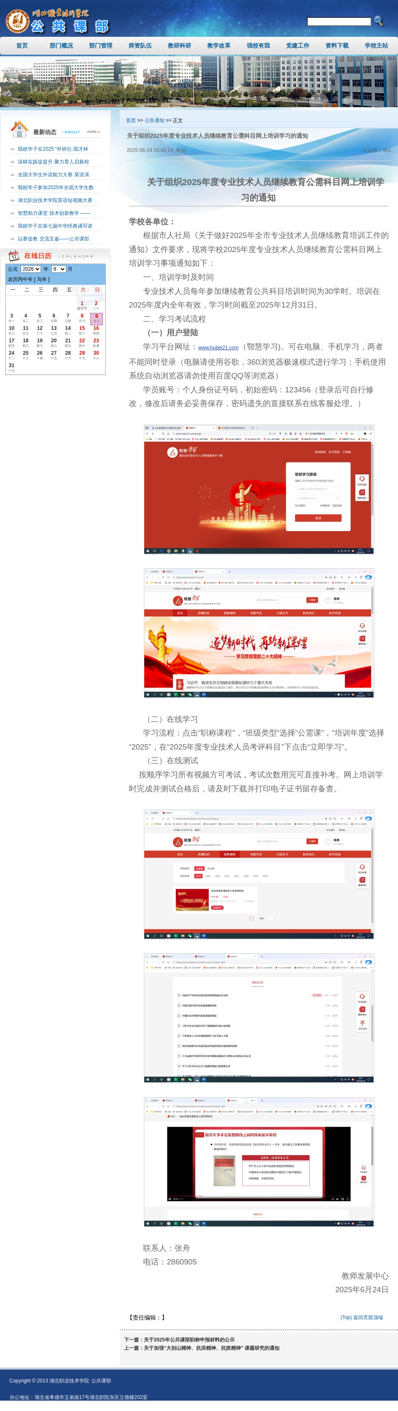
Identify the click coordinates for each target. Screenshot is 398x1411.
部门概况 (61, 45)
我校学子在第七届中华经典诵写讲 (55, 226)
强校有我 (258, 45)
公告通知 (155, 120)
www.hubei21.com (218, 348)
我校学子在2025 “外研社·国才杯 (53, 149)
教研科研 (179, 45)
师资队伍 (140, 45)
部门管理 (100, 45)
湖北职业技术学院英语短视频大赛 (55, 200)
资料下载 (337, 45)
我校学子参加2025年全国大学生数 (56, 187)
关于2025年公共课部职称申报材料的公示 (189, 1340)
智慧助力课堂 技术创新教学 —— (54, 213)
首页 (22, 45)
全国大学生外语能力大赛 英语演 (53, 175)
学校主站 (376, 45)
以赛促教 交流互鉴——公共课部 (53, 239)
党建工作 (297, 45)
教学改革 (219, 45)
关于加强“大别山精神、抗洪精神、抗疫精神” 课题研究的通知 (211, 1348)
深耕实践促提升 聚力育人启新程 (53, 162)
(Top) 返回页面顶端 (361, 1317)
